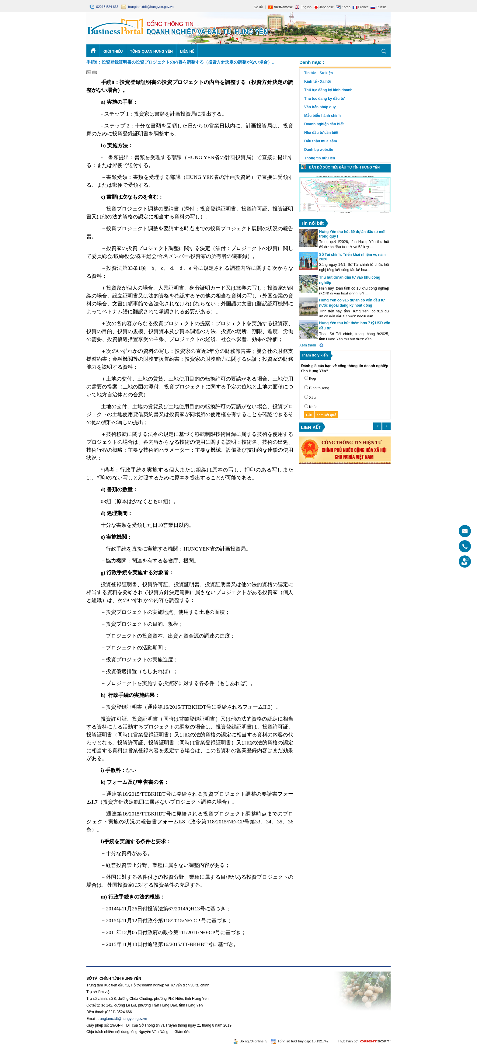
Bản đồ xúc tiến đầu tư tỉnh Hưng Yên (344, 167)
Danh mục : (311, 62)
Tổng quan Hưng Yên (151, 51)
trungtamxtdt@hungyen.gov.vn (147, 7)
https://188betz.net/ (101, 969)
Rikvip (123, 969)
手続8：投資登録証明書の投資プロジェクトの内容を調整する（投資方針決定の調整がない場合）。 (181, 62)
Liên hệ (187, 51)
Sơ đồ (258, 7)
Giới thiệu (113, 51)
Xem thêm (307, 345)
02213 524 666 (104, 7)
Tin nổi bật (312, 223)
